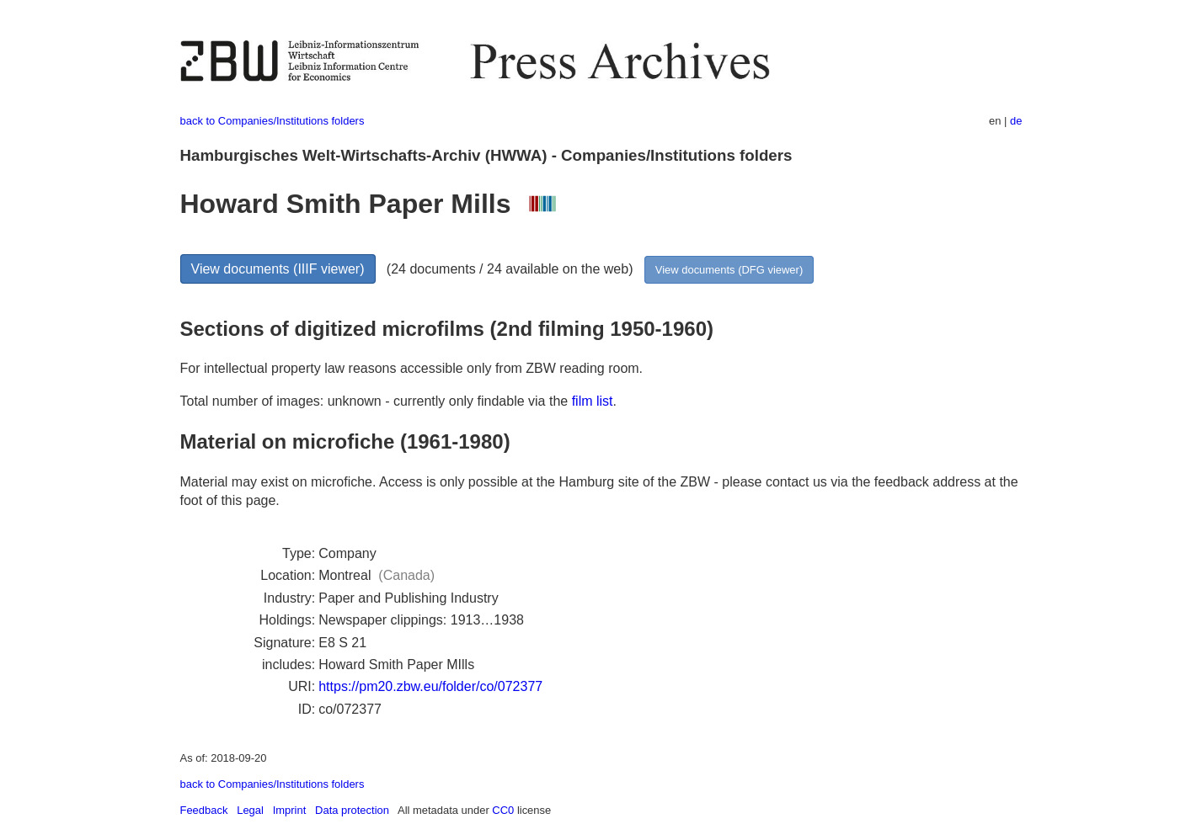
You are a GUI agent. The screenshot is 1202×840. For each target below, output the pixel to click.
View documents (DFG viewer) (729, 269)
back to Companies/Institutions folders (272, 120)
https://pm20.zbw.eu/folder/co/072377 (430, 686)
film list (592, 401)
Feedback (204, 810)
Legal (250, 810)
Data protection (352, 810)
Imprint (290, 810)
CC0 (503, 810)
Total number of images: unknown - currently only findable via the (376, 401)
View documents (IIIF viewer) (278, 269)
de (1016, 120)
